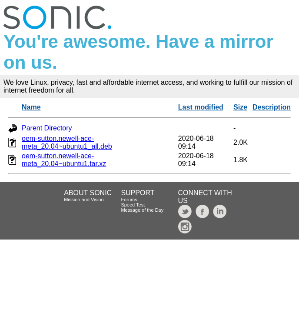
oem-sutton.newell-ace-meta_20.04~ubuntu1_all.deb (67, 142)
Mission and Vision (84, 199)
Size (240, 107)
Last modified (200, 107)
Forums (129, 199)
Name (31, 107)
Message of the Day (142, 210)
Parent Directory (47, 128)
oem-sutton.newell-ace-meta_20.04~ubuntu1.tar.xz (64, 159)
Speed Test (133, 204)
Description (271, 107)
